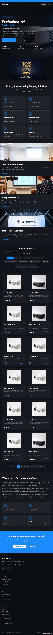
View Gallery (6, 173)
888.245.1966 (48, 1)
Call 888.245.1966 (19, 546)
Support (4, 596)
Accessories (45, 261)
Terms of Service (6, 614)
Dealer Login (43, 4)
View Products (8, 40)
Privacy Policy (5, 611)
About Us (4, 606)
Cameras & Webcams (28, 258)
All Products (10, 258)
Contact (4, 609)
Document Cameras (7, 579)
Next (41, 466)
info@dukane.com (7, 620)
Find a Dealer (5, 599)
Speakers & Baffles (23, 261)
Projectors (18, 258)
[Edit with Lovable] (46, 633)
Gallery (4, 591)
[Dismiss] (51, 633)
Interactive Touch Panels (10, 261)
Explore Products (7, 206)
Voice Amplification (41, 258)
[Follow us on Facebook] (3, 568)
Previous (12, 466)
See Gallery (23, 40)
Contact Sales (6, 239)
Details (22, 300)
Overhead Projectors (34, 261)
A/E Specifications (6, 594)
